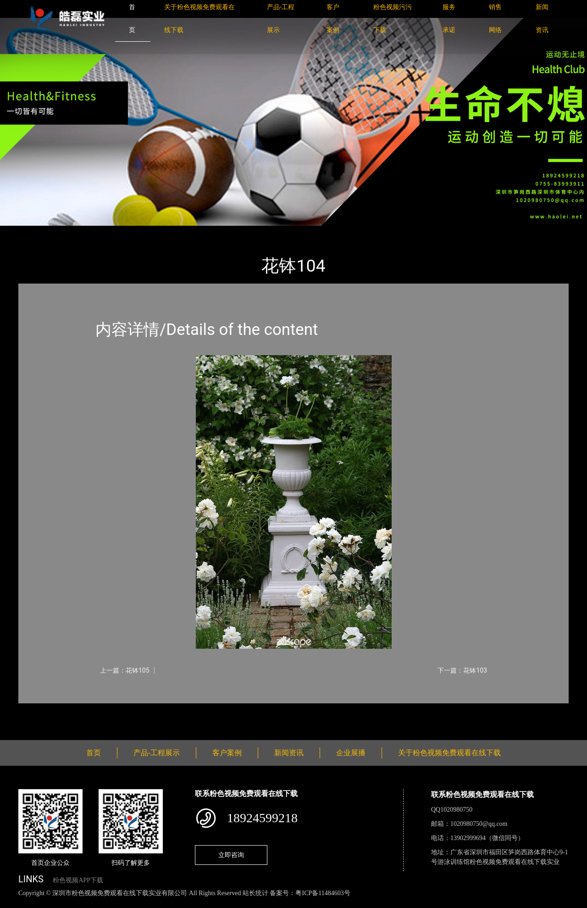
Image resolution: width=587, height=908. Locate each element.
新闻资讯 (289, 753)
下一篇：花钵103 (462, 670)
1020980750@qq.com (479, 823)
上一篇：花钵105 (125, 670)
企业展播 (350, 753)
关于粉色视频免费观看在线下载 (449, 753)
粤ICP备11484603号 (322, 893)
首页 (34, 232)
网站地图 (14, 903)
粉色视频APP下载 (78, 880)
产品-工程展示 (73, 232)
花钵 (112, 232)
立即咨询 (231, 854)
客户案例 (227, 753)
